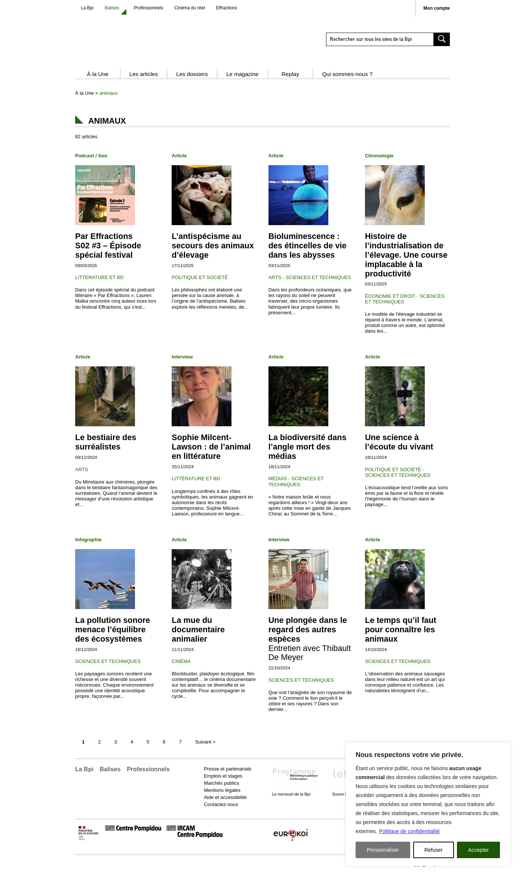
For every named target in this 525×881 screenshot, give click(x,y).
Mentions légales (222, 797)
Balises (112, 7)
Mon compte (436, 8)
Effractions (226, 7)
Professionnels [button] (148, 776)
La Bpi (87, 7)
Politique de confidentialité (409, 831)
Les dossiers (192, 81)
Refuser (433, 850)
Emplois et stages (223, 783)
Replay (290, 81)
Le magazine (242, 81)
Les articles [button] (143, 81)
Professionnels (148, 7)
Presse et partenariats (227, 776)
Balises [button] (110, 776)
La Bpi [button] (84, 776)
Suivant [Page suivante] (205, 749)
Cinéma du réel (189, 7)
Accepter (478, 850)
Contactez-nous (221, 812)
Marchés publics (221, 790)
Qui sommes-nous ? (347, 81)
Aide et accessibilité (225, 805)
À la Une (97, 81)
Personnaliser (383, 850)
